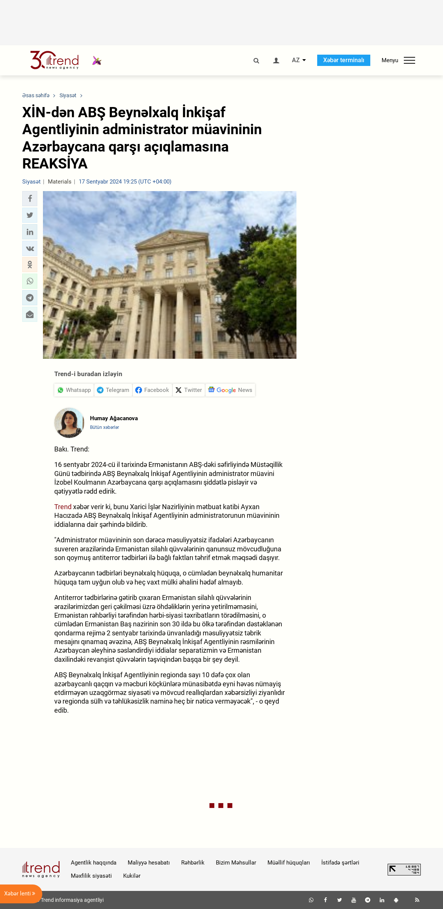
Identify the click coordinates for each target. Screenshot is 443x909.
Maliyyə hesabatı (149, 862)
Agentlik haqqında (93, 862)
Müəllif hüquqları (288, 862)
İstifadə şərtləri (340, 862)
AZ (296, 60)
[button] (29, 199)
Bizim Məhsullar (236, 862)
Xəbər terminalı (343, 60)
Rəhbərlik (193, 862)
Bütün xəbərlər (104, 427)
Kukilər (132, 875)
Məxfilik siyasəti (91, 875)
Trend (63, 507)
